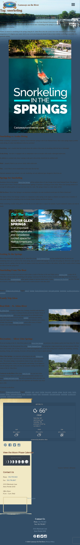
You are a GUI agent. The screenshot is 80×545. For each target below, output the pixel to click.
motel (39, 394)
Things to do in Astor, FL (13, 290)
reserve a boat (63, 274)
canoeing (54, 392)
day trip (65, 392)
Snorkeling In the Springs (12, 14)
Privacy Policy (50, 542)
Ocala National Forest (43, 258)
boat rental (48, 392)
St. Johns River (4, 310)
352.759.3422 (42, 522)
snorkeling (63, 290)
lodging (34, 394)
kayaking (29, 394)
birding (42, 392)
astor (33, 392)
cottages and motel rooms (11, 378)
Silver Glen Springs (24, 182)
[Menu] (73, 4)
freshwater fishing (15, 394)
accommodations (16, 279)
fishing (8, 394)
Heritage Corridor (18, 322)
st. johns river (71, 290)
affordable (28, 392)
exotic (70, 392)
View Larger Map (31, 498)
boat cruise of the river (6, 315)
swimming (3, 396)
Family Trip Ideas (9, 298)
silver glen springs (53, 290)
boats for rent (26, 373)
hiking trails (39, 356)
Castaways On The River (61, 279)
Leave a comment (16, 396)
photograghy (45, 394)
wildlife (26, 317)
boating (32, 290)
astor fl (27, 290)
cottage (60, 392)
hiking (24, 394)
